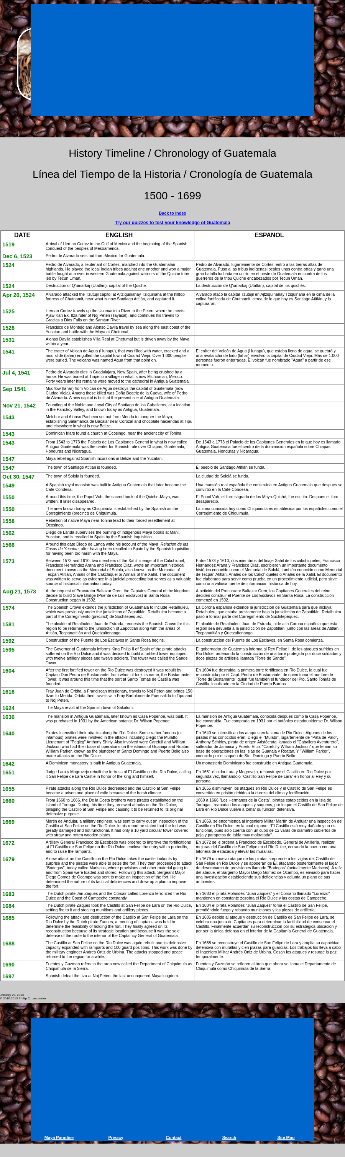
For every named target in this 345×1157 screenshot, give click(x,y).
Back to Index (172, 213)
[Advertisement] (173, 58)
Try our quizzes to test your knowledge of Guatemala (172, 222)
